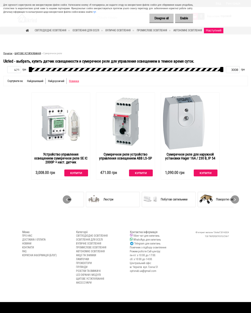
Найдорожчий (56, 81)
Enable (184, 18)
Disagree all (161, 18)
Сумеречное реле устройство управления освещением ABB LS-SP (125, 156)
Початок (7, 53)
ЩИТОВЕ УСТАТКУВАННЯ (28, 53)
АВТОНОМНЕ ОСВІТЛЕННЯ (187, 30)
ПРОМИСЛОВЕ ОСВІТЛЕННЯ (152, 30)
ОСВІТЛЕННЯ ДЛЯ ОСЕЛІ (86, 30)
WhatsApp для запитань (147, 239)
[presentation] (67, 199)
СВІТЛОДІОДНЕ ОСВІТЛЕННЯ (50, 30)
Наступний (213, 30)
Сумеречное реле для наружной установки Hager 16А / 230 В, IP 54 (190, 156)
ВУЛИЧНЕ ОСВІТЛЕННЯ (118, 30)
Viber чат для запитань (146, 235)
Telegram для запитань (147, 243)
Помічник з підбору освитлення (148, 247)
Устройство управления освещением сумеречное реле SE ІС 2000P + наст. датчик (60, 158)
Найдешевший (35, 81)
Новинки (74, 81)
